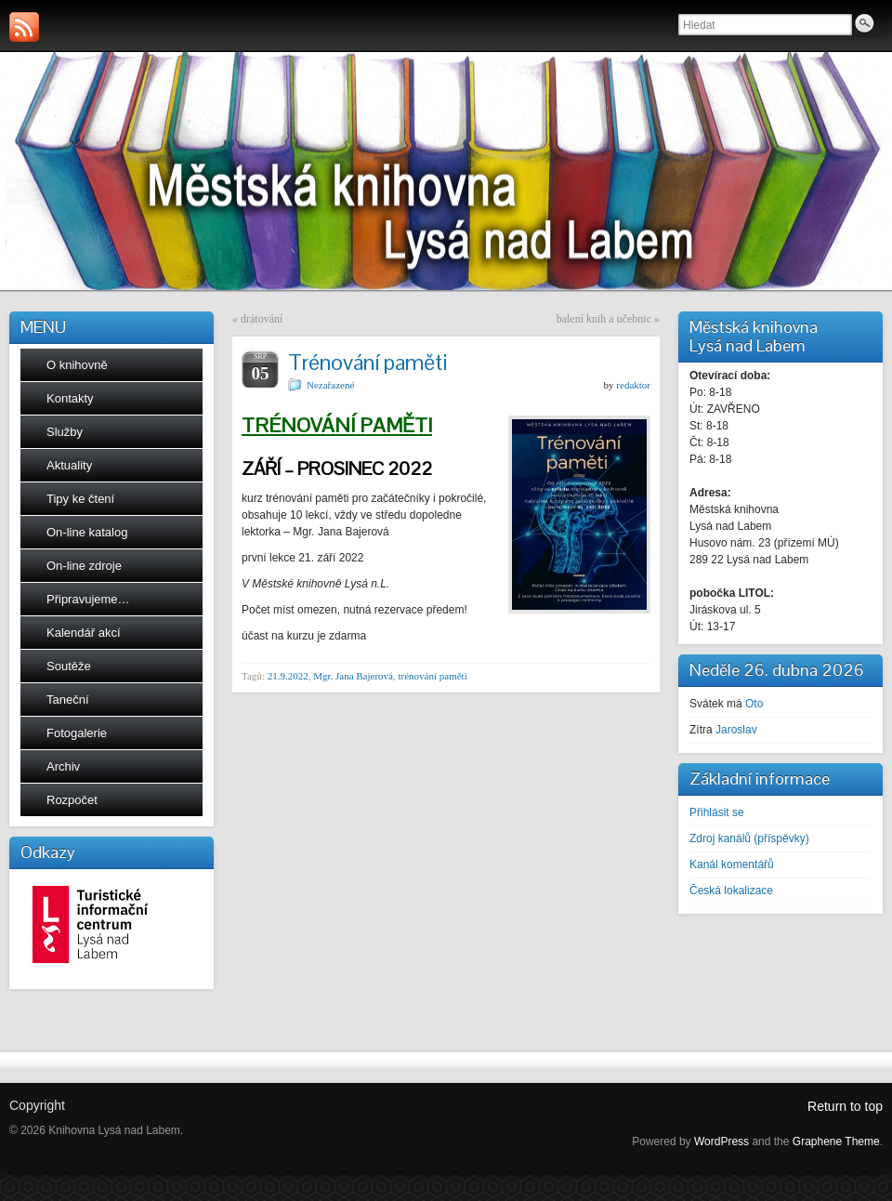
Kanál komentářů (731, 864)
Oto (754, 703)
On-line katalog (86, 532)
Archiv (63, 766)
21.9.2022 (288, 675)
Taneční (67, 699)
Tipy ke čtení (80, 499)
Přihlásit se (716, 812)
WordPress (721, 1141)
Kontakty (70, 398)
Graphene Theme (836, 1141)
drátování (261, 318)
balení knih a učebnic (604, 318)
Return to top (845, 1106)
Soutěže (68, 666)
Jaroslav (736, 729)
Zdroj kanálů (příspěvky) (749, 838)
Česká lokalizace (731, 890)
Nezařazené (330, 384)
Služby (64, 432)
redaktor (633, 384)
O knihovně (77, 365)
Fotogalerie (76, 733)
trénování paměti (432, 675)
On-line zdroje (84, 566)
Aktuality (69, 465)
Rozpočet (72, 800)
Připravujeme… (88, 599)
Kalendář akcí (83, 633)
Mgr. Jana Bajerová (353, 675)
